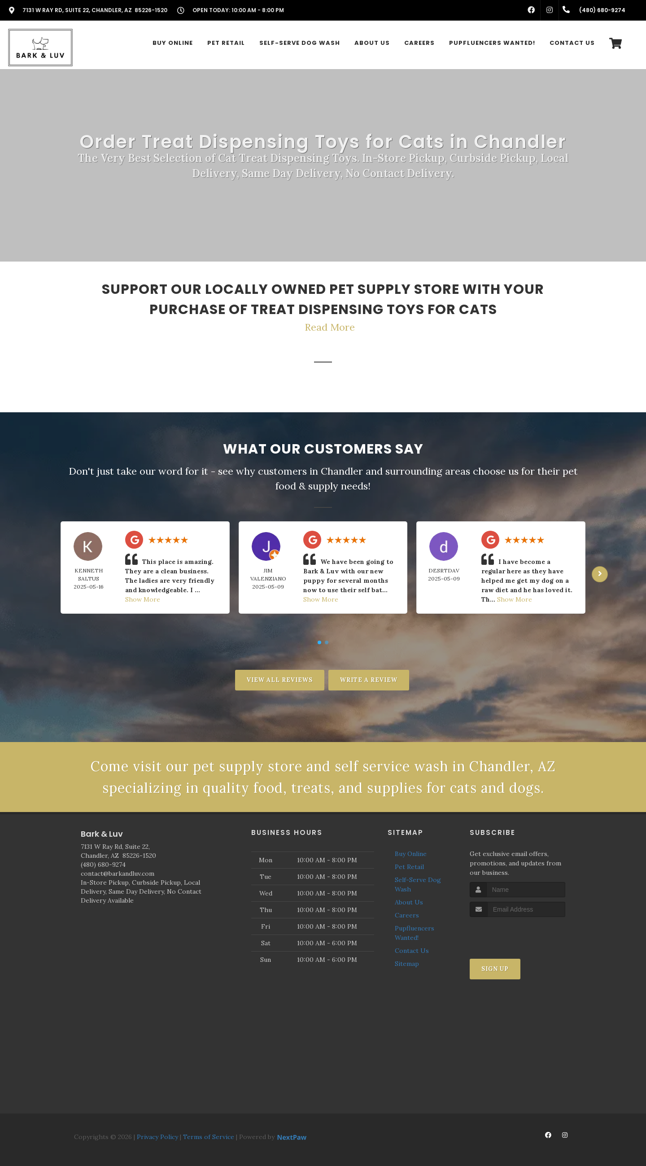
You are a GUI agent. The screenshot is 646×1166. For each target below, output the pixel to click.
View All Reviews (280, 680)
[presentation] (517, 933)
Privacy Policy (157, 1137)
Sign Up (495, 969)
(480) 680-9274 (103, 864)
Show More (142, 599)
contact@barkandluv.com (117, 873)
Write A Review (368, 680)
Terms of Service (208, 1137)
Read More (330, 327)
